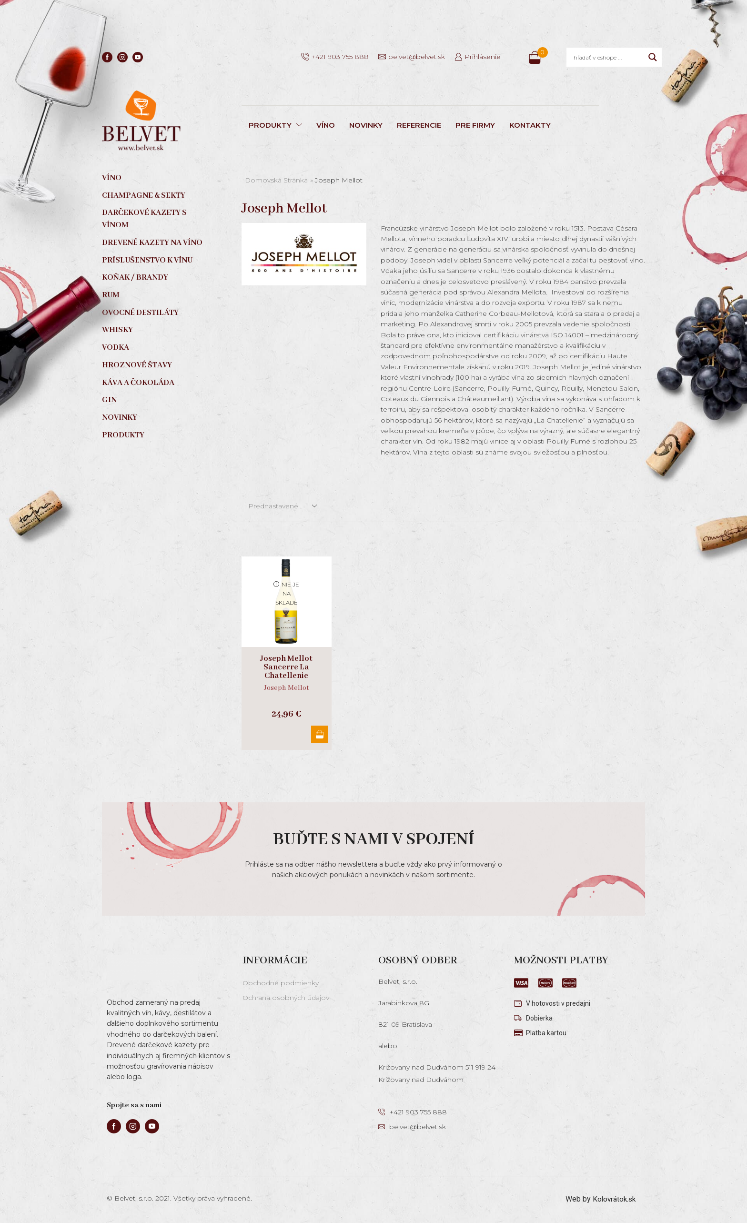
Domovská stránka (276, 180)
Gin (109, 400)
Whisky (117, 330)
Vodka (115, 348)
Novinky (119, 418)
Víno (111, 178)
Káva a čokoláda (138, 383)
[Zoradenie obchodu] (282, 506)
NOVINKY (366, 125)
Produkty (123, 435)
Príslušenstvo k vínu (147, 260)
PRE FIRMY (475, 125)
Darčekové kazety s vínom (144, 219)
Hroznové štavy (137, 365)
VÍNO (325, 125)
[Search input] (609, 57)
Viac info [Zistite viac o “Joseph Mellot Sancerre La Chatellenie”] (318, 734)
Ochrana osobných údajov (285, 997)
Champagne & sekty (143, 196)
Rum (111, 295)
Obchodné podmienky (280, 983)
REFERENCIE (419, 125)
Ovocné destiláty (140, 313)
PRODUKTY (275, 125)
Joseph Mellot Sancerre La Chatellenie (286, 667)
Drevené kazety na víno (152, 243)
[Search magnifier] (652, 57)
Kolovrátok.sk (613, 1198)
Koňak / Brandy (135, 278)
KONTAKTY (530, 125)
